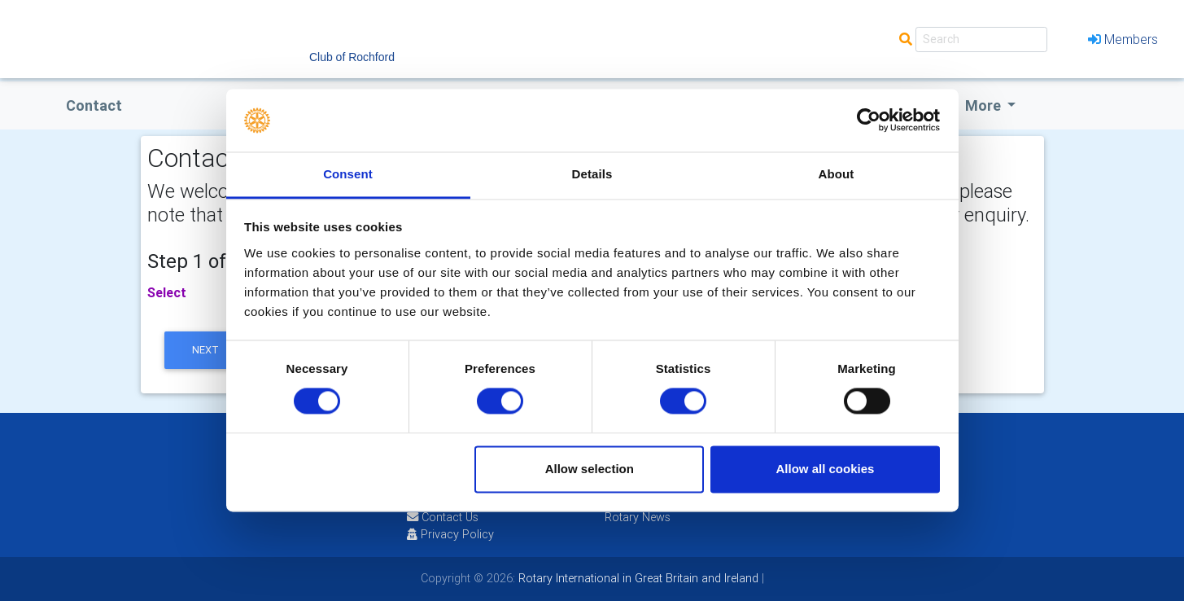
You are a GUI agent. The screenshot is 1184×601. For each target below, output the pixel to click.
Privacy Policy (450, 534)
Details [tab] (592, 174)
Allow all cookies (824, 469)
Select (166, 292)
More (984, 105)
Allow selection (589, 469)
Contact (94, 105)
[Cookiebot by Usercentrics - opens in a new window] (868, 120)
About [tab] (836, 174)
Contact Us (442, 517)
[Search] (981, 39)
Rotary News (638, 517)
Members (1123, 39)
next (205, 350)
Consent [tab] (348, 174)
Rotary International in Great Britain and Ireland (636, 578)
